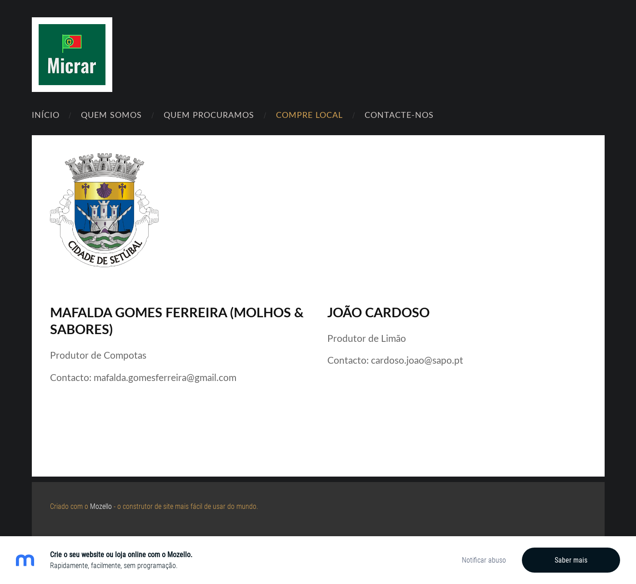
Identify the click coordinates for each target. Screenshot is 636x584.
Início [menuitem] (46, 114)
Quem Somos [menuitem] (111, 114)
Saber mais (571, 560)
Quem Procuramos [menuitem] (209, 114)
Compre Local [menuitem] (309, 114)
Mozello (101, 506)
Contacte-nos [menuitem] (399, 114)
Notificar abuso (484, 560)
